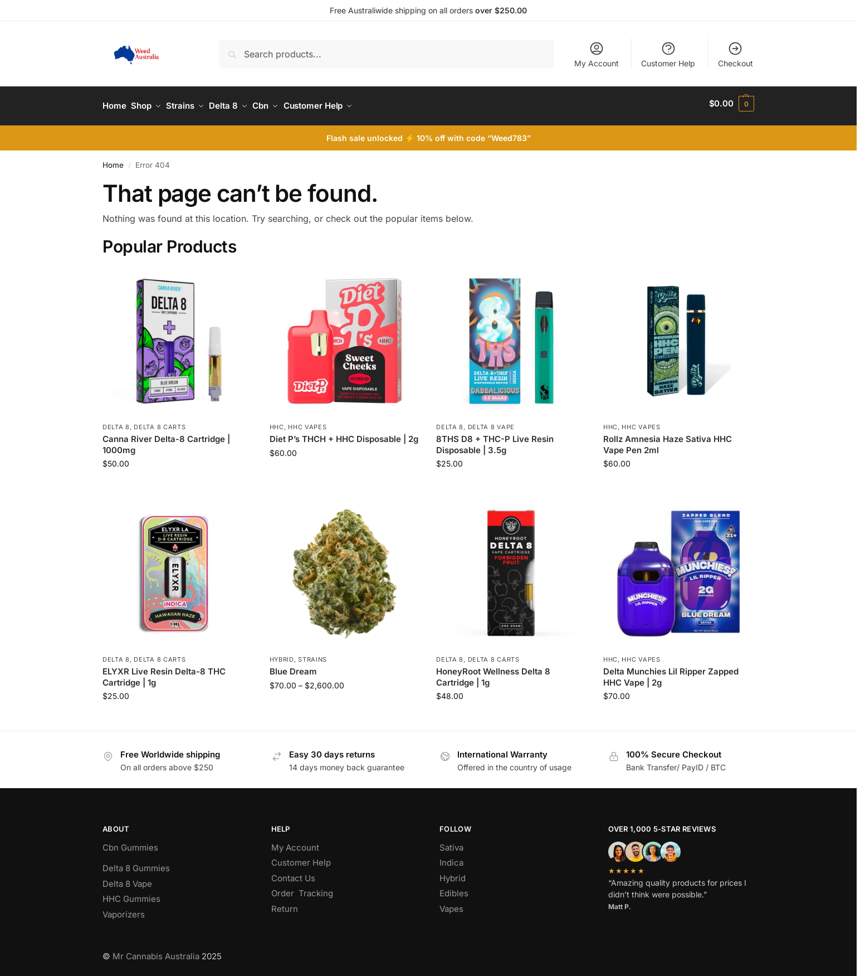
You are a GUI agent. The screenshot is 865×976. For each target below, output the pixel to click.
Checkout (735, 54)
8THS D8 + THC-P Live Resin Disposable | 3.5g (495, 440)
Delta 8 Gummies (136, 863)
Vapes (451, 904)
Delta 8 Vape (491, 422)
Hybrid (282, 654)
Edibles (453, 888)
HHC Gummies (131, 894)
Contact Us (293, 873)
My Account (596, 54)
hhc (277, 422)
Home (113, 160)
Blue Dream (293, 667)
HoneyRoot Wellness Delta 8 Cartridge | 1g (493, 672)
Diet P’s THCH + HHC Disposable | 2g (344, 434)
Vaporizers (123, 909)
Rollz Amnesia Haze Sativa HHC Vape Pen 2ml (667, 440)
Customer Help (668, 54)
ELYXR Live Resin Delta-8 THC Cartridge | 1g (164, 672)
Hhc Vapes (307, 422)
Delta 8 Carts (159, 422)
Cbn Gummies (130, 842)
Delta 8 (116, 422)
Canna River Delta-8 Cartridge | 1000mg (166, 440)
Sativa (451, 842)
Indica (451, 858)
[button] (731, 103)
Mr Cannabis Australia (156, 951)
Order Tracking (302, 888)
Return (284, 904)
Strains (312, 654)
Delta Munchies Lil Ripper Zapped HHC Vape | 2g (671, 672)
